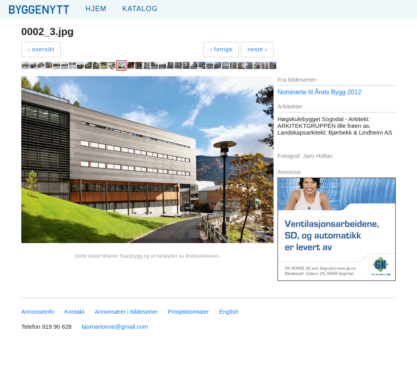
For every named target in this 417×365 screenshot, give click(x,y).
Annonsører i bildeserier (126, 311)
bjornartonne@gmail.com (115, 326)
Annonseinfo (37, 311)
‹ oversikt (41, 49)
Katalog (140, 9)
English (228, 311)
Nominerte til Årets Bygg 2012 (319, 92)
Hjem (96, 9)
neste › (257, 49)
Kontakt (74, 311)
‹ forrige (221, 49)
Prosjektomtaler (188, 311)
